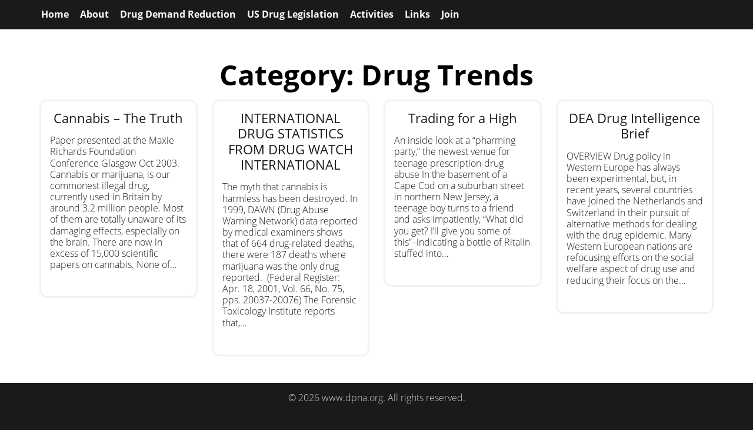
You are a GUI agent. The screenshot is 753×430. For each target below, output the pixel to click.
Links (417, 14)
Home (55, 14)
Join (450, 14)
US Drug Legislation (293, 14)
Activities (372, 14)
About (94, 14)
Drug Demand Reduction (178, 14)
